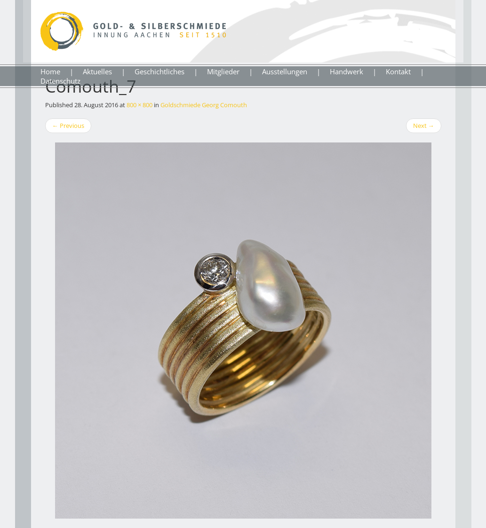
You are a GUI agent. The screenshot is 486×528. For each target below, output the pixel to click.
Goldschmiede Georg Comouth (203, 105)
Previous (68, 125)
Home (50, 71)
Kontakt (398, 71)
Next (423, 125)
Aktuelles (97, 71)
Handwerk (346, 71)
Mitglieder (223, 71)
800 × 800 (139, 105)
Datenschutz (60, 81)
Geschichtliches (159, 71)
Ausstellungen (284, 71)
